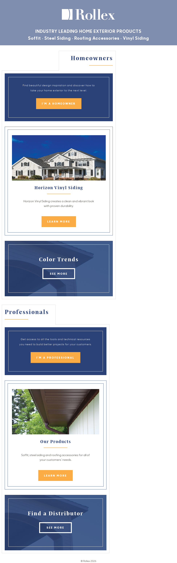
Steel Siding (57, 37)
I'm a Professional (55, 357)
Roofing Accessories (97, 37)
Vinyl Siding (136, 37)
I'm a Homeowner (59, 103)
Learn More (58, 221)
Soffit (34, 37)
